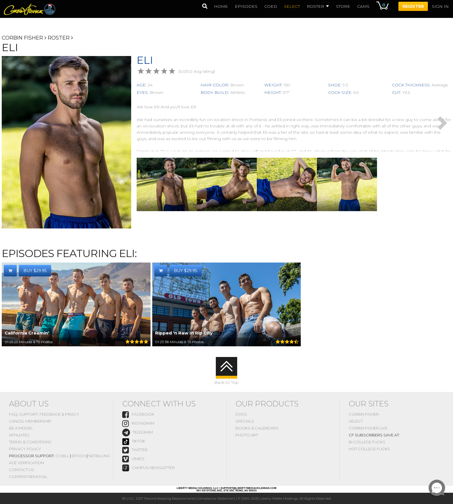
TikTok (133, 441)
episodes (246, 6)
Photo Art (246, 435)
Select (356, 421)
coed (270, 6)
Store (343, 6)
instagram (138, 423)
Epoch (79, 455)
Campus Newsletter (148, 467)
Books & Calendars (257, 428)
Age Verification (26, 462)
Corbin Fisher (22, 38)
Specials (244, 421)
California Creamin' (27, 333)
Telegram (137, 432)
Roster (318, 6)
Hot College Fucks (369, 449)
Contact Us (21, 469)
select (292, 6)
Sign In (440, 6)
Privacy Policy (25, 449)
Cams (363, 6)
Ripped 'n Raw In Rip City (184, 333)
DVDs (241, 414)
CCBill (62, 455)
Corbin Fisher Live (368, 428)
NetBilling (99, 455)
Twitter (135, 450)
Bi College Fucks (367, 442)
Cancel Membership (30, 421)
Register (413, 6)
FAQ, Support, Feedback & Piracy (44, 414)
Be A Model (21, 428)
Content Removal (28, 476)
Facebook (138, 415)
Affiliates (19, 435)
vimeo (133, 459)
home (221, 6)
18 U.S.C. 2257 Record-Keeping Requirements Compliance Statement (178, 498)
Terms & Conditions (30, 442)
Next (442, 123)
